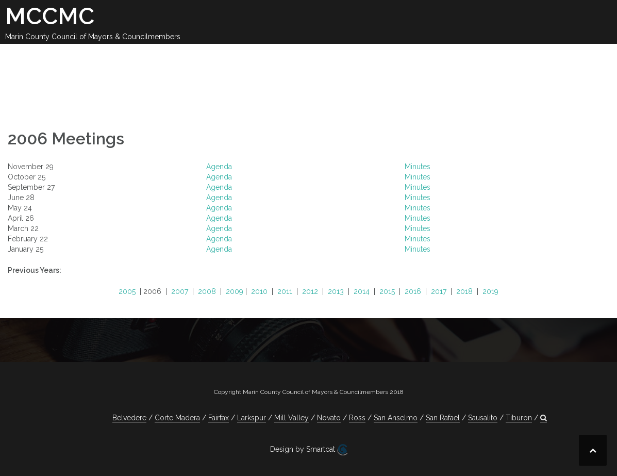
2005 (127, 291)
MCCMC (49, 16)
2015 (387, 291)
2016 (413, 291)
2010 (259, 291)
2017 (438, 291)
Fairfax (218, 418)
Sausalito (482, 418)
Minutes (417, 166)
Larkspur (251, 418)
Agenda (219, 166)
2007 (179, 291)
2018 (464, 291)
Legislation (343, 56)
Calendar (191, 56)
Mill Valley (291, 418)
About (144, 56)
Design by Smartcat (308, 449)
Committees (409, 56)
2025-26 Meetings (264, 56)
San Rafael (443, 418)
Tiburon (519, 418)
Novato (329, 418)
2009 (234, 291)
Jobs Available (545, 56)
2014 (362, 291)
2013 (336, 291)
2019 (490, 291)
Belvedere (129, 418)
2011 (284, 291)
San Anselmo (396, 418)
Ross (357, 418)
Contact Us (474, 56)
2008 (207, 291)
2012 (310, 291)
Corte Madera (177, 418)
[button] (595, 57)
